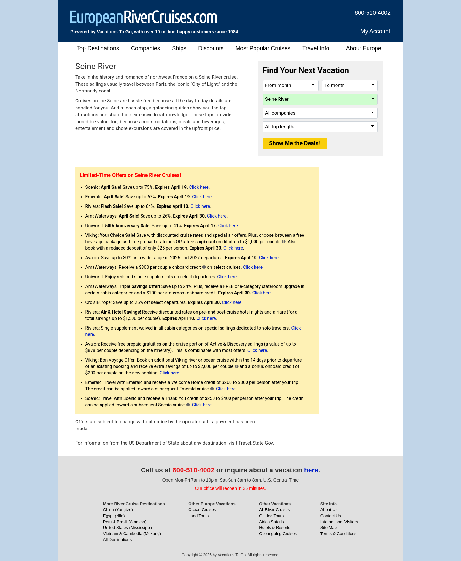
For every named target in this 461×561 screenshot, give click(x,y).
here (311, 470)
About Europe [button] (363, 48)
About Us (328, 509)
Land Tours (198, 515)
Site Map (328, 527)
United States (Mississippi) (127, 527)
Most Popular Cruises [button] (262, 48)
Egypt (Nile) (114, 515)
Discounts (210, 48)
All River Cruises (274, 509)
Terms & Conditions (338, 533)
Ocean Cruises (202, 509)
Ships (179, 48)
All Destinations (117, 539)
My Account (375, 31)
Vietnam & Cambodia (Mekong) (132, 533)
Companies (145, 48)
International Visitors (339, 521)
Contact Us (330, 515)
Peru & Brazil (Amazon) (125, 521)
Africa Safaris (271, 521)
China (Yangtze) (118, 509)
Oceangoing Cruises (278, 533)
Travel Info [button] (315, 48)
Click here (199, 187)
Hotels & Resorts (274, 527)
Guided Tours (271, 515)
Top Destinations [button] (98, 48)
